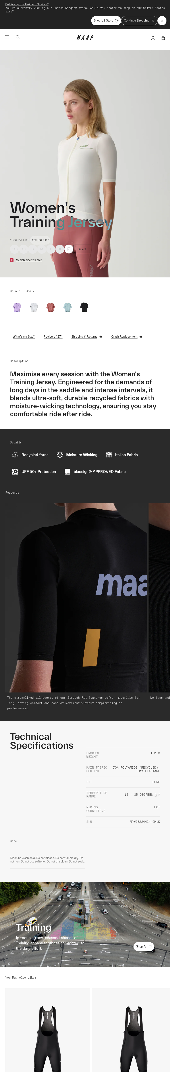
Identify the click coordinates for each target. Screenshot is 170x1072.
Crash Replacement (127, 336)
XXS (14, 249)
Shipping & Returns (87, 336)
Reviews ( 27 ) (53, 336)
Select (82, 249)
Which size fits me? (29, 260)
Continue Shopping (139, 20)
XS (24, 249)
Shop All (143, 946)
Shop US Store (106, 20)
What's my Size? (24, 336)
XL (60, 249)
